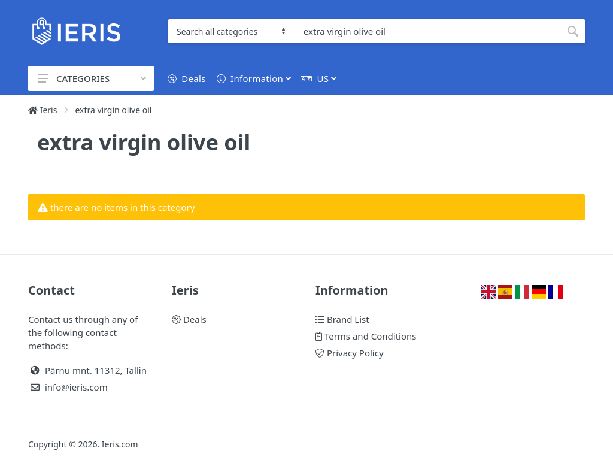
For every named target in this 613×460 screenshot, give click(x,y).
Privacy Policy (349, 353)
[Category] (230, 31)
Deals (189, 319)
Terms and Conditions (366, 336)
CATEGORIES (92, 78)
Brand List (342, 319)
